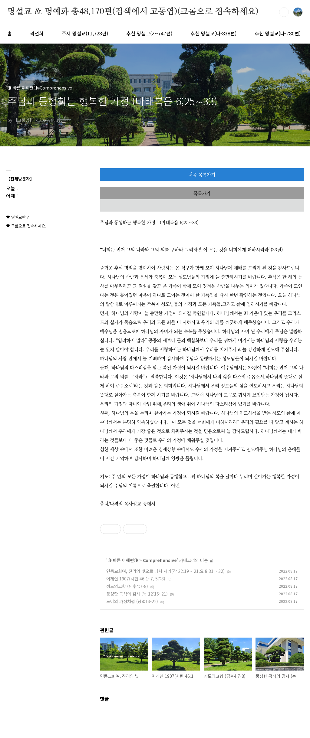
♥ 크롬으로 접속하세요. (26, 226)
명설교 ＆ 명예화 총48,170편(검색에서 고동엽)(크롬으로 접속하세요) (133, 12)
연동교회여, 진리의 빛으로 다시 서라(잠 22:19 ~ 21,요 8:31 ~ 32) (165, 571)
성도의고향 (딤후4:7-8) (127, 586)
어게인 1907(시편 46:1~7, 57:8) (135, 579)
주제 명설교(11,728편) (85, 33)
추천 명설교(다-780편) (278, 33)
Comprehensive (160, 560)
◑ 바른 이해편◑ (122, 560)
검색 (284, 12)
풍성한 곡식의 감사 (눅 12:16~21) (137, 594)
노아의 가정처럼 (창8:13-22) (132, 601)
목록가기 (201, 193)
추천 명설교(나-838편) (213, 33)
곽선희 (37, 33)
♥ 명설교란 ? (17, 217)
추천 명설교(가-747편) (149, 33)
